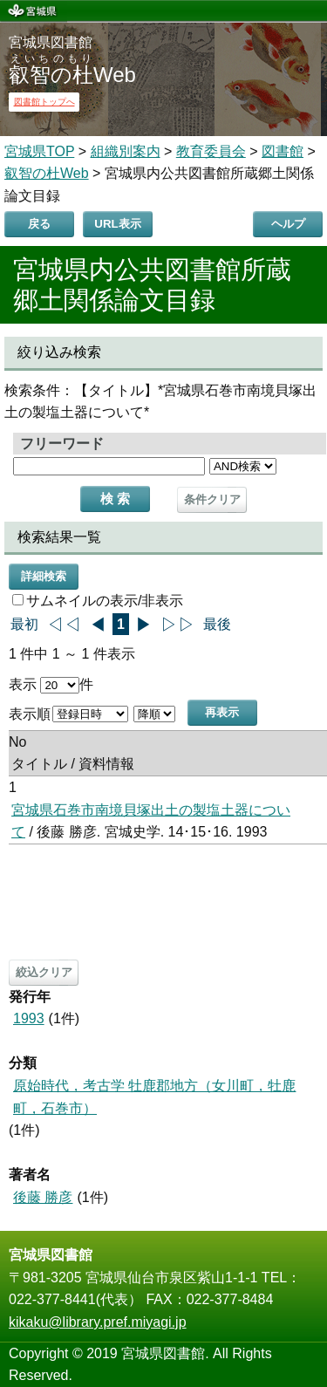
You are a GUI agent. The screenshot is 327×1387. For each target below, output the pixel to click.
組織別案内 (125, 151)
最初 (24, 624)
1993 (28, 1018)
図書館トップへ (44, 101)
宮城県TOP (39, 151)
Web (72, 74)
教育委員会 (211, 151)
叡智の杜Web (46, 173)
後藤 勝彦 (42, 1197)
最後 (217, 624)
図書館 (282, 151)
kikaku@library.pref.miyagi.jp (98, 1322)
